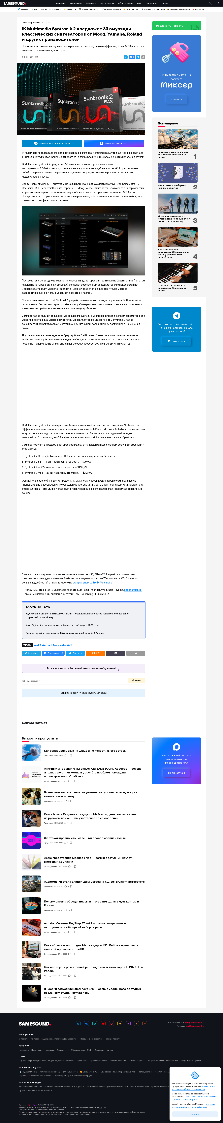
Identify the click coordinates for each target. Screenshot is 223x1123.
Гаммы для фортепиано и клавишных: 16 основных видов (173, 154)
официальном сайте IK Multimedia (92, 582)
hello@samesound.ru (194, 1022)
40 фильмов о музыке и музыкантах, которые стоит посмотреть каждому (174, 219)
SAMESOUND (43, 1105)
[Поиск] (217, 3)
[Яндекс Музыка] (119, 1023)
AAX (38, 645)
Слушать (176, 99)
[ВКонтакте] (86, 1023)
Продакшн (48, 755)
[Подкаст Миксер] (128, 1023)
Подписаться (176, 341)
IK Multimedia (58, 645)
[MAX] (94, 1023)
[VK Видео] (111, 1023)
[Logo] (14, 3)
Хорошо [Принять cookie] (195, 1114)
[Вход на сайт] (211, 3)
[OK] (136, 1023)
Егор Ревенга (34, 22)
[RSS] (145, 1023)
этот (100, 1107)
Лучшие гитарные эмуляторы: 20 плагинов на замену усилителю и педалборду (173, 253)
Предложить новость (168, 25)
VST (71, 645)
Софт (24, 22)
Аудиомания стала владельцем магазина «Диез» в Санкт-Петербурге (94, 881)
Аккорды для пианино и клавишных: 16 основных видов (172, 288)
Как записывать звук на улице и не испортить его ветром (85, 750)
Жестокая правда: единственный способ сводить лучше (85, 838)
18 (69, 910)
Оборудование (50, 781)
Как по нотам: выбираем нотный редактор (172, 186)
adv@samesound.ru (195, 1026)
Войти (136, 680)
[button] (126, 57)
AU (45, 645)
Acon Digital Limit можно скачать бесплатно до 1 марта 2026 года (62, 625)
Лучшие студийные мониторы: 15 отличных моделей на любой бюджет (65, 633)
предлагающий (133, 589)
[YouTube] (103, 1023)
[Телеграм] (78, 1023)
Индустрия (48, 801)
